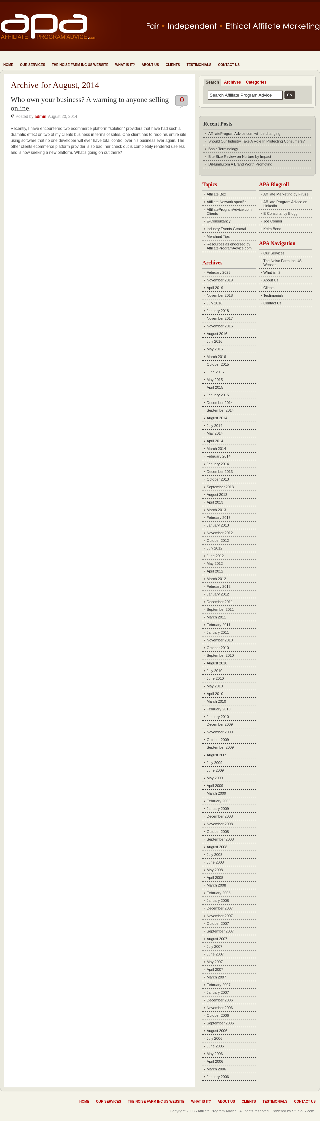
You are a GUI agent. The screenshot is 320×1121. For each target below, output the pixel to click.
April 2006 (215, 1061)
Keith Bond (272, 229)
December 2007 (220, 908)
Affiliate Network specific (226, 202)
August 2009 (217, 755)
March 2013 (216, 510)
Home (8, 65)
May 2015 (215, 380)
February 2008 (219, 893)
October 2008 (218, 832)
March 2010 (216, 701)
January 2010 (218, 717)
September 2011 (220, 609)
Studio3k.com (303, 1111)
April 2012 (215, 571)
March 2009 (216, 793)
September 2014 (220, 410)
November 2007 (220, 916)
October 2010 (218, 648)
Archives (232, 82)
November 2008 (220, 824)
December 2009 (220, 724)
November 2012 (220, 533)
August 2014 (217, 418)
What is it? (125, 65)
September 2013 (220, 487)
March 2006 (216, 1069)
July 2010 (214, 671)
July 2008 (214, 855)
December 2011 (220, 602)
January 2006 (218, 1077)
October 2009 (218, 740)
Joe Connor (272, 221)
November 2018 (220, 295)
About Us (150, 65)
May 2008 (215, 870)
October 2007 (218, 924)
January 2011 (218, 632)
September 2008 (220, 839)
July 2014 (214, 426)
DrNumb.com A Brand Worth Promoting (240, 164)
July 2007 (214, 946)
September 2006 (220, 1023)
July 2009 (214, 763)
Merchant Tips (218, 236)
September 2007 (220, 931)
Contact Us (229, 65)
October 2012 (218, 541)
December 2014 (220, 403)
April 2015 (215, 387)
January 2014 (218, 464)
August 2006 (217, 1031)
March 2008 (216, 885)
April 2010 (215, 694)
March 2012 (216, 579)
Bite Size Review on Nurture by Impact (239, 157)
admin (40, 116)
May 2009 (215, 778)
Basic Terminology (223, 149)
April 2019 (215, 288)
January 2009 (218, 809)
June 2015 (215, 372)
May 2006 (215, 1054)
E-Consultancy (219, 221)
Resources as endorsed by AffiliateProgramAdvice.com (229, 246)
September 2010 (220, 655)
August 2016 (217, 334)
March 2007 (216, 977)
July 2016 (214, 341)
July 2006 (214, 1038)
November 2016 (220, 326)
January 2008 (218, 901)
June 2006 (215, 1046)
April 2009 (215, 786)
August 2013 (217, 495)
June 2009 (215, 770)
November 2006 (220, 1008)
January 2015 (218, 395)
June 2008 (215, 862)
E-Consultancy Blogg (280, 213)
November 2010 (220, 640)
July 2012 (214, 548)
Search (212, 82)
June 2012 (215, 556)
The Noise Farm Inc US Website (80, 65)
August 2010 (217, 663)
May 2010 (215, 686)
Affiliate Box (216, 194)
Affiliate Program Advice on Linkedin (285, 204)
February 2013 (219, 518)
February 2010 (219, 709)
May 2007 (215, 962)
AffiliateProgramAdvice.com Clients (229, 211)
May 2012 (215, 563)
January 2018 (218, 311)
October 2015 (218, 364)
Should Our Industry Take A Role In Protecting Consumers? (256, 141)
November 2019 (220, 280)
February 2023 (219, 272)
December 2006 (220, 1000)
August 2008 (217, 847)
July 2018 (214, 303)
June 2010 (215, 678)
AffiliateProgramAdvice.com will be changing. (244, 134)
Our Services (32, 65)
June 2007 (215, 954)
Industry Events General (226, 229)
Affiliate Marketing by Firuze (286, 194)
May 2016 (215, 349)
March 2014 (216, 449)
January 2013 (218, 525)
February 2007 (219, 985)
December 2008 (220, 816)
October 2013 (218, 479)
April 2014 (215, 441)
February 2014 (219, 456)
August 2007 (217, 939)
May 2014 (215, 433)
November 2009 (220, 732)
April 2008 (215, 878)
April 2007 (215, 969)
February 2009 (219, 801)
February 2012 (219, 586)
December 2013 (220, 472)
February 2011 (219, 625)
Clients (173, 65)
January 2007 (218, 992)
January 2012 (218, 594)
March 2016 (216, 357)
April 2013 (215, 502)
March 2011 (216, 617)
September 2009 (220, 747)
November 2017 (220, 318)
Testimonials (199, 65)
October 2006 (218, 1015)
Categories (256, 82)
